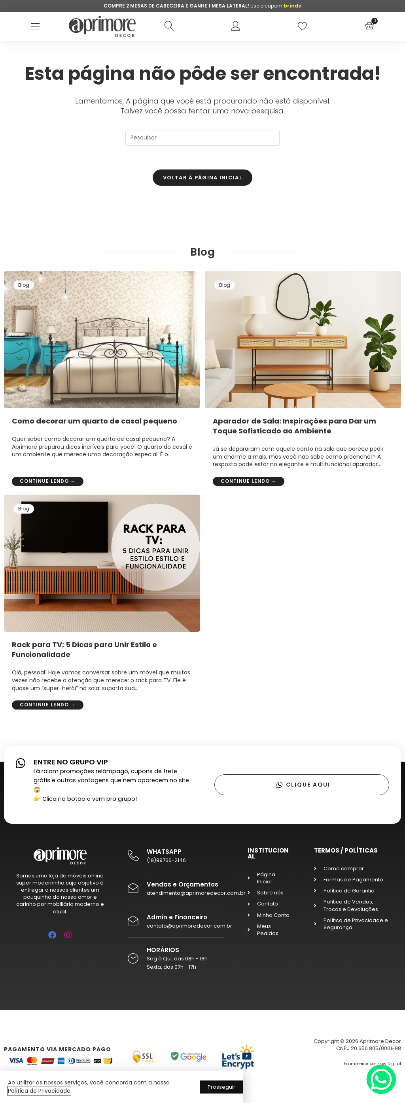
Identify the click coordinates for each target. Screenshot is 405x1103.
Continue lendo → (48, 481)
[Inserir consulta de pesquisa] (202, 138)
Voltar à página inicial (202, 177)
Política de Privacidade (39, 1091)
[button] (35, 26)
